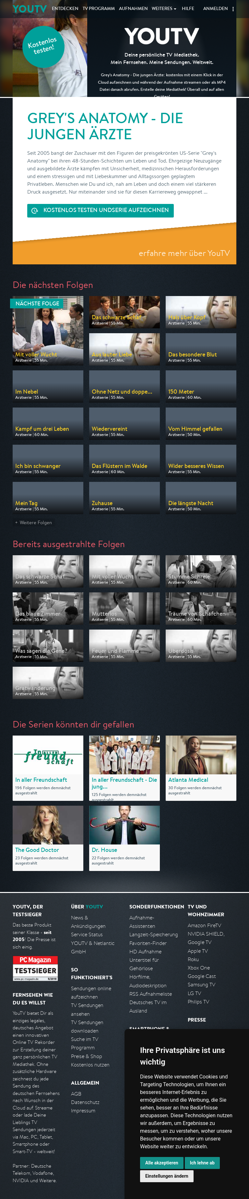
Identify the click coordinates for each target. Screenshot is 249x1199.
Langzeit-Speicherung (153, 934)
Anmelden (215, 9)
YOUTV (30, 9)
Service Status (87, 934)
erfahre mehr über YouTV (184, 253)
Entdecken (65, 9)
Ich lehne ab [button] (202, 1162)
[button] (233, 9)
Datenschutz (85, 1102)
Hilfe (188, 9)
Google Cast (202, 976)
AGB (76, 1093)
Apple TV (198, 951)
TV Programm (99, 9)
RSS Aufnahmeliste (150, 994)
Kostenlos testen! (42, 46)
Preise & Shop (86, 1056)
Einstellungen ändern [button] (166, 1176)
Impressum (83, 1110)
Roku (193, 959)
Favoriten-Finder (148, 943)
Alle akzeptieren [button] (161, 1162)
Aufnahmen (133, 9)
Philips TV (198, 1001)
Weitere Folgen (36, 522)
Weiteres (162, 9)
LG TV (194, 993)
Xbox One (199, 967)
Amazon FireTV (204, 925)
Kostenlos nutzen (90, 1064)
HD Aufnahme (145, 951)
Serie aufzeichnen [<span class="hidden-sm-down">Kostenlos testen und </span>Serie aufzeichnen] (106, 211)
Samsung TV (201, 984)
